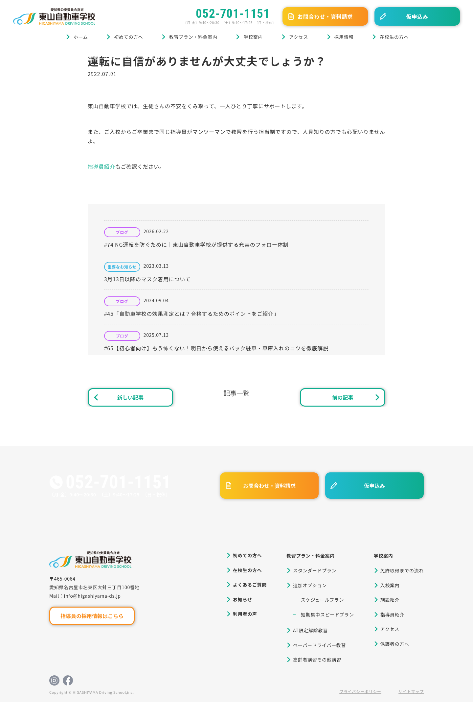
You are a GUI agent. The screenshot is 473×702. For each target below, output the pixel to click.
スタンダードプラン (314, 570)
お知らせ (242, 599)
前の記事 (342, 397)
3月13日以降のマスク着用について (147, 279)
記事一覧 (236, 393)
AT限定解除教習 (310, 630)
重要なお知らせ (122, 266)
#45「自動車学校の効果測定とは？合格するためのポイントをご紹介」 (191, 313)
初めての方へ (128, 37)
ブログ (45, 56)
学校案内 (253, 37)
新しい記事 (130, 397)
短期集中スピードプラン (327, 614)
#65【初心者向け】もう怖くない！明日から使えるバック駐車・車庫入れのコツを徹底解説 (216, 348)
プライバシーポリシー (360, 691)
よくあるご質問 (250, 584)
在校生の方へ (394, 37)
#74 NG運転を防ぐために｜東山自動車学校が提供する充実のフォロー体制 (196, 244)
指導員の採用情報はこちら (92, 616)
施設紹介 (390, 599)
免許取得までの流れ (402, 570)
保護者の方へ (394, 643)
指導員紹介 (101, 166)
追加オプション (310, 585)
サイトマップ (411, 691)
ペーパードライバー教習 (319, 645)
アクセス (298, 37)
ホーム (81, 37)
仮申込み (417, 16)
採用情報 (344, 37)
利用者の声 (245, 614)
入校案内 (390, 585)
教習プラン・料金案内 (193, 37)
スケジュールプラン (322, 599)
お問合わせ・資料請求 (325, 16)
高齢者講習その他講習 (317, 659)
